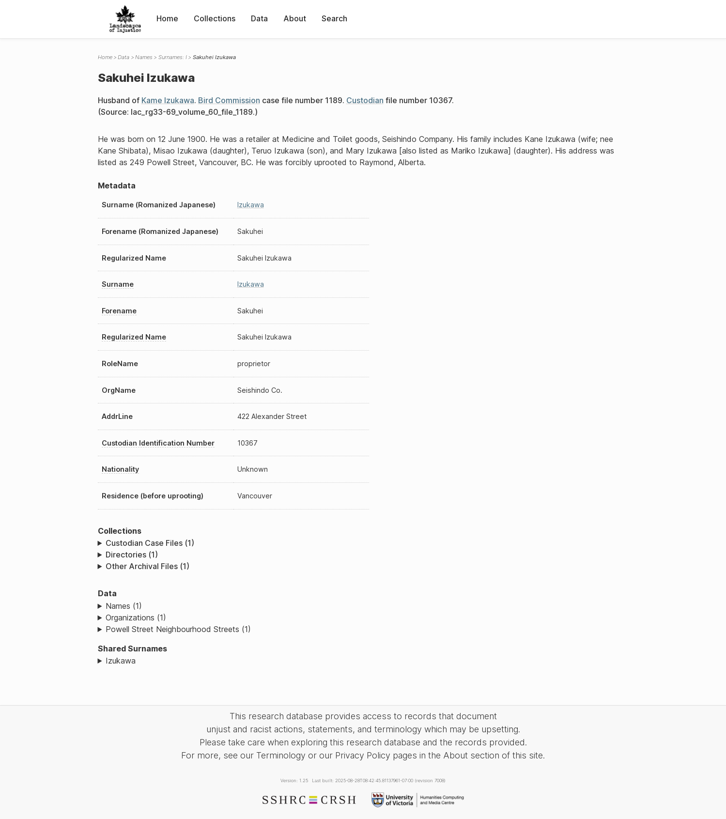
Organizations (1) (136, 617)
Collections (214, 18)
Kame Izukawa (167, 100)
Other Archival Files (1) (147, 566)
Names (144, 57)
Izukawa (250, 205)
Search (334, 18)
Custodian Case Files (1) (150, 543)
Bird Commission (229, 100)
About (294, 18)
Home (167, 18)
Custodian (365, 100)
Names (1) (124, 606)
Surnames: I (172, 57)
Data (259, 18)
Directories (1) (132, 554)
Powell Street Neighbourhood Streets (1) (178, 629)
